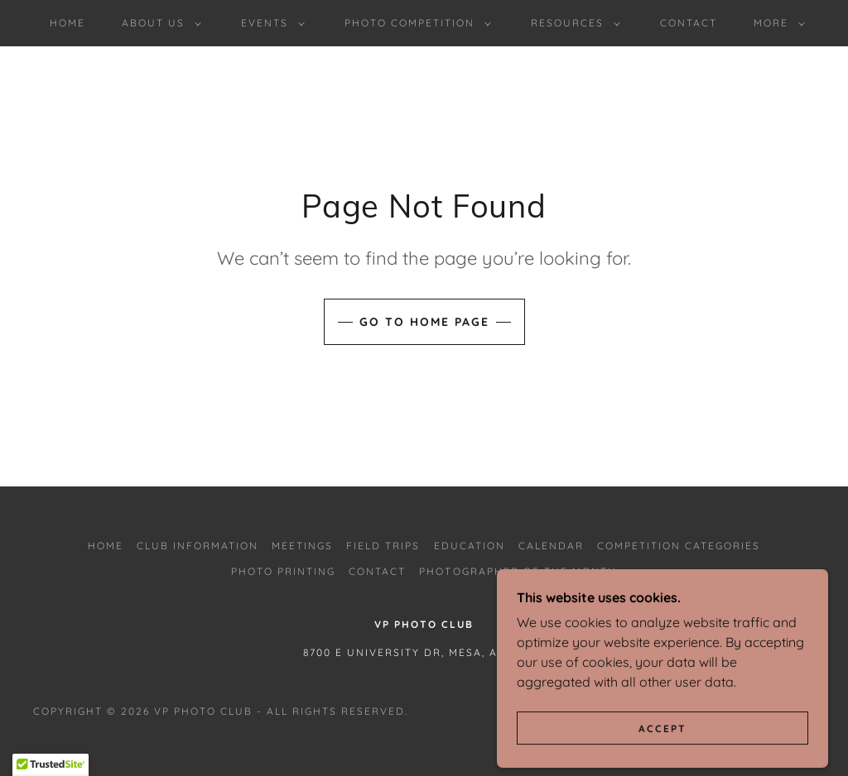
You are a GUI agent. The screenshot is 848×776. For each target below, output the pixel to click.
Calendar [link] (551, 545)
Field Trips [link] (383, 545)
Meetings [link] (302, 545)
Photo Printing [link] (283, 571)
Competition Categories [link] (678, 545)
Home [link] (67, 23)
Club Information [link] (197, 545)
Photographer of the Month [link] (517, 571)
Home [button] (105, 545)
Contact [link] (688, 23)
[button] (158, 23)
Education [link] (469, 545)
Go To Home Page (424, 321)
